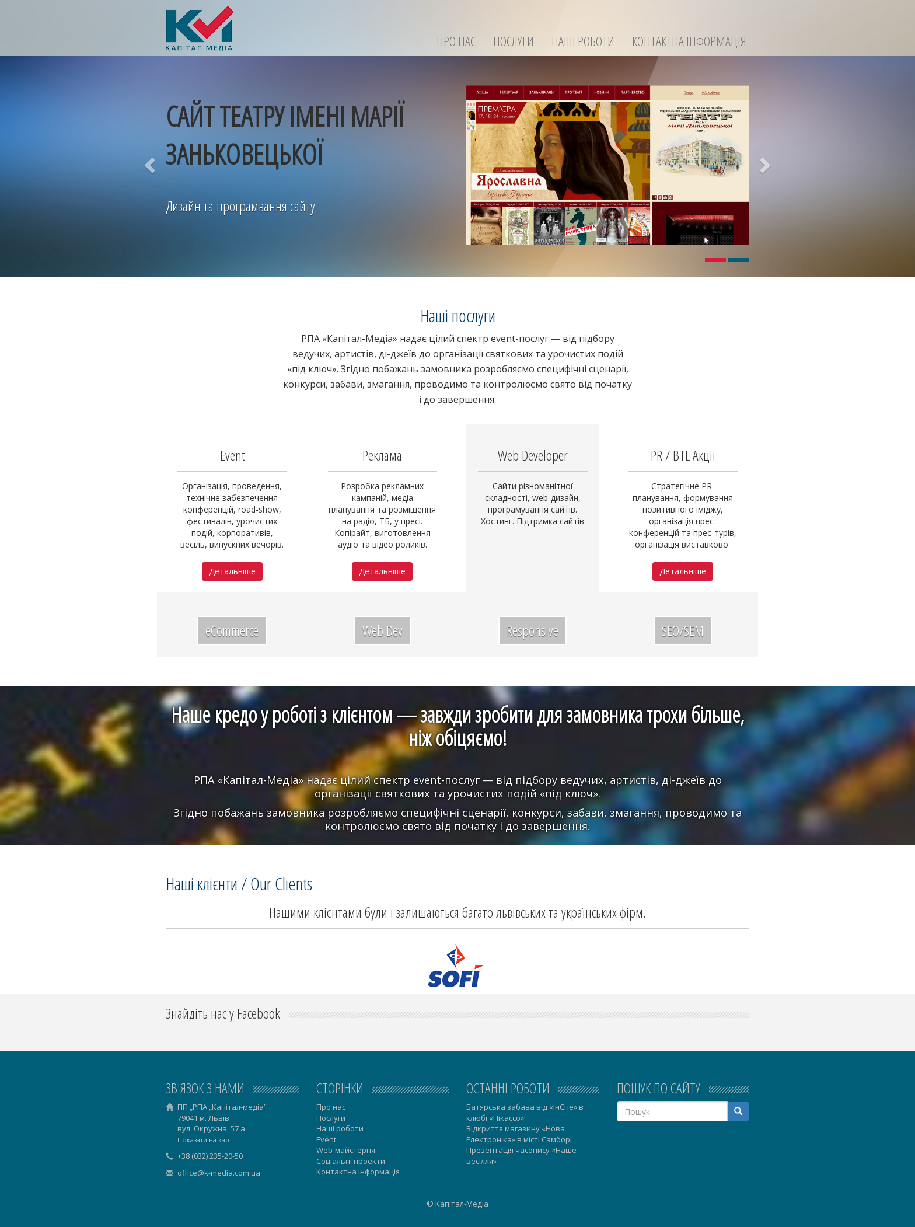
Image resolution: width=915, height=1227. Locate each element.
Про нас (456, 41)
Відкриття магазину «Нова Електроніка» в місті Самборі (519, 1134)
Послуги (513, 41)
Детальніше (232, 571)
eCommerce (232, 630)
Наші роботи (582, 41)
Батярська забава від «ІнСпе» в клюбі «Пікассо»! (525, 1112)
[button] (151, 165)
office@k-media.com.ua (218, 1172)
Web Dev (382, 630)
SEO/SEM (683, 630)
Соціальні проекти (350, 1161)
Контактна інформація (689, 41)
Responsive (532, 630)
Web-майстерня (345, 1150)
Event (326, 1139)
